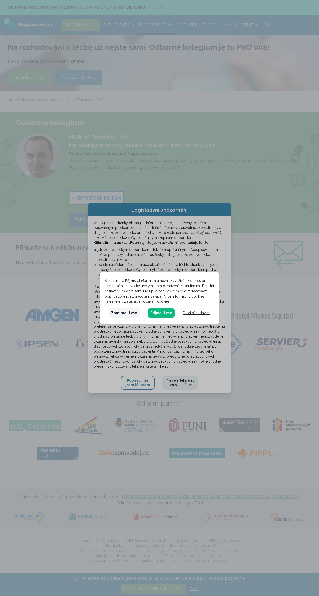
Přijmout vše (161, 313)
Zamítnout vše (124, 313)
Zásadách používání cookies (147, 301)
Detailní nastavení (196, 313)
